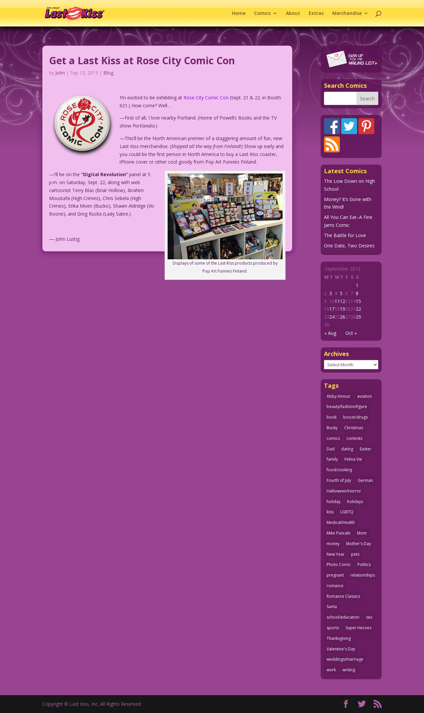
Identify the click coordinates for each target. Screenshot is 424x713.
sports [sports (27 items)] (333, 628)
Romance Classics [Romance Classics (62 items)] (343, 596)
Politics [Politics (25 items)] (364, 564)
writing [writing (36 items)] (349, 670)
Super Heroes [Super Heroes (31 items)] (358, 628)
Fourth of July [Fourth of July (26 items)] (339, 480)
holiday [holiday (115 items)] (334, 501)
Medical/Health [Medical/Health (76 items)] (341, 522)
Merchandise (347, 13)
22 (358, 309)
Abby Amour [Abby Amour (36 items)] (338, 396)
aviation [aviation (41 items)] (364, 396)
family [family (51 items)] (332, 459)
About (293, 13)
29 (358, 317)
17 (332, 309)
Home (238, 13)
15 (358, 301)
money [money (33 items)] (333, 543)
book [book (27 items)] (332, 417)
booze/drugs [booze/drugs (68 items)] (355, 417)
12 (342, 301)
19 (342, 309)
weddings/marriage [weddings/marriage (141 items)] (345, 659)
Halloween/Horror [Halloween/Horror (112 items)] (344, 491)
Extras (316, 13)
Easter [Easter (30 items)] (365, 449)
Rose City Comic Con (206, 97)
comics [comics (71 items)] (333, 438)
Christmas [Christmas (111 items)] (353, 428)
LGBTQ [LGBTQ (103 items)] (346, 512)
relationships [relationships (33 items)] (362, 575)
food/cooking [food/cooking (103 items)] (339, 470)
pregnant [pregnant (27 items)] (335, 575)
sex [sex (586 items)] (369, 617)
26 (342, 317)
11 (337, 301)
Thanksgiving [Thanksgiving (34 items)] (339, 638)
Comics (262, 13)
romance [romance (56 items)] (335, 585)
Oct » (351, 333)
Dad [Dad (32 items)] (331, 449)
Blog (108, 73)
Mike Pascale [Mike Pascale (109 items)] (338, 533)
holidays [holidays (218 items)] (355, 501)
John (60, 73)
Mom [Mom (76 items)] (362, 533)
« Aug (330, 333)
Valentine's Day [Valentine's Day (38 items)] (341, 649)
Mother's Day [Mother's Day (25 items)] (358, 543)
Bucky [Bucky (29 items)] (332, 428)
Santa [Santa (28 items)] (332, 606)
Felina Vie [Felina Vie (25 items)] (353, 459)
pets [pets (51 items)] (355, 554)
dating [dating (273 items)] (347, 449)
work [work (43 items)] (331, 670)
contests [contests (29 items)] (354, 438)
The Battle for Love (345, 235)
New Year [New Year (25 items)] (335, 554)
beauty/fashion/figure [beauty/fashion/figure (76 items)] (347, 406)
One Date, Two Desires (349, 245)
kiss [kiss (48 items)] (330, 512)
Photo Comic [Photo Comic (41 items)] (339, 564)
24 (332, 317)
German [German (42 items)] (365, 480)
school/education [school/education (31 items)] (343, 617)
